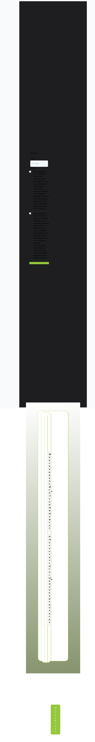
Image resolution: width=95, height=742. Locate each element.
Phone (32, 168)
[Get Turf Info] (55, 719)
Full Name (34, 153)
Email (33, 158)
